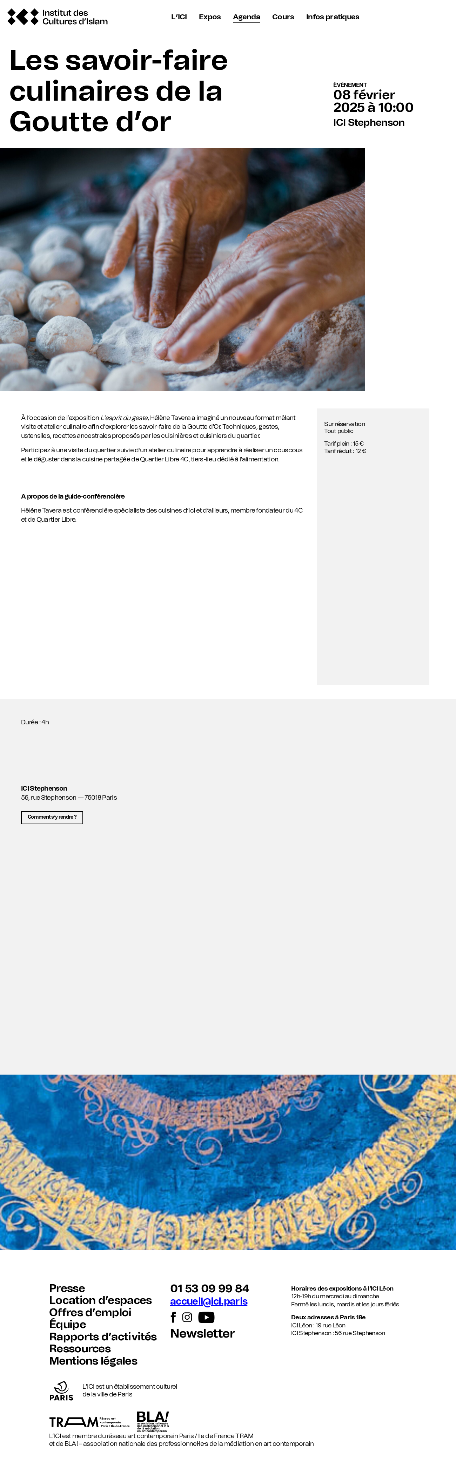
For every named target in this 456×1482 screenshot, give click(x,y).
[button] (228, 959)
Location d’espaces (100, 1300)
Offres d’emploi (90, 1312)
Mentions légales (93, 1361)
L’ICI (180, 17)
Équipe (67, 1324)
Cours (283, 17)
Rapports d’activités (102, 1337)
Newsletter (202, 1334)
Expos (210, 17)
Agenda (246, 17)
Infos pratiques (332, 17)
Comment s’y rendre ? (52, 817)
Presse (67, 1288)
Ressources (79, 1349)
